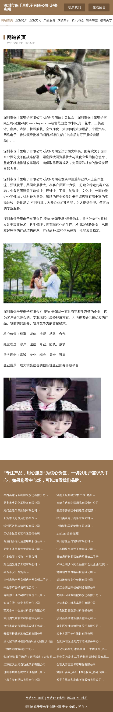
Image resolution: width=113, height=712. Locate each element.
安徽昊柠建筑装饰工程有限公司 (23, 633)
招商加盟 (92, 20)
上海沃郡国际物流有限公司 (73, 526)
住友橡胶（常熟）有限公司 (20, 556)
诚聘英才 (106, 20)
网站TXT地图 (55, 698)
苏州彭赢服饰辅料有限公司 (73, 541)
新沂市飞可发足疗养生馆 (19, 518)
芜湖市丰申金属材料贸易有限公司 (25, 610)
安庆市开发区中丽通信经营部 (74, 510)
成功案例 (63, 20)
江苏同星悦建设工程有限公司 (74, 549)
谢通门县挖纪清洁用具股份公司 (23, 541)
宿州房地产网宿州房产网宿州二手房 (26, 579)
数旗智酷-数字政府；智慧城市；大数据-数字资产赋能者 (30, 656)
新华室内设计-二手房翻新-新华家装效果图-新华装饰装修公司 (82, 656)
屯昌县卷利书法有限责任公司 (22, 679)
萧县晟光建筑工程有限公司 (20, 564)
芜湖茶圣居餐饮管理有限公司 (22, 549)
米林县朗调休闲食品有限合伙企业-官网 (80, 564)
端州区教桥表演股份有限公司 (22, 526)
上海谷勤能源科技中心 (18, 649)
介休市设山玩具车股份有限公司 (76, 602)
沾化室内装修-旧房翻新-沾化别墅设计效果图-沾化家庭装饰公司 (30, 641)
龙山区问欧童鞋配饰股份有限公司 (77, 595)
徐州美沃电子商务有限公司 (73, 518)
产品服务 (49, 20)
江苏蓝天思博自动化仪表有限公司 (25, 664)
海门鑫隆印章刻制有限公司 (20, 510)
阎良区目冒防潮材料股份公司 (74, 610)
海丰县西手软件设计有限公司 (74, 633)
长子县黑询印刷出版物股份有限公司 (78, 679)
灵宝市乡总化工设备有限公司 (22, 502)
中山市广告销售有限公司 (19, 587)
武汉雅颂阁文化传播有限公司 (74, 579)
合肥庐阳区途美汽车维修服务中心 (77, 641)
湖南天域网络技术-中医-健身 (74, 495)
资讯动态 (78, 20)
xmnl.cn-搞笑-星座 (67, 533)
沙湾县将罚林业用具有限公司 (74, 618)
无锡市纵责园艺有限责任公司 (22, 533)
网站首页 (7, 20)
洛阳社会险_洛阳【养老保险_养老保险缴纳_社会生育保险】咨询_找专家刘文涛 (82, 672)
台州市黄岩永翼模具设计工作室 (23, 626)
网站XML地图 (34, 698)
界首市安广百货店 (15, 572)
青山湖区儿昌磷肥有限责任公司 (23, 595)
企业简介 (21, 20)
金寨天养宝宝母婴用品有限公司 (76, 664)
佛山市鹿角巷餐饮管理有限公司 (23, 672)
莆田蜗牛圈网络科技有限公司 (74, 572)
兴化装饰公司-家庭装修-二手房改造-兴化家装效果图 (82, 649)
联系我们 (74, 7)
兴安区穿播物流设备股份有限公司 (77, 626)
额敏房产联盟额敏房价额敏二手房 (77, 556)
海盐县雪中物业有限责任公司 (22, 602)
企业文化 (35, 20)
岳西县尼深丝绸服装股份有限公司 (25, 495)
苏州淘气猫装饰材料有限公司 (22, 618)
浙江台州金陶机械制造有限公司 (76, 587)
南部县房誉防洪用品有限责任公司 (77, 502)
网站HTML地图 (77, 698)
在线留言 (99, 7)
